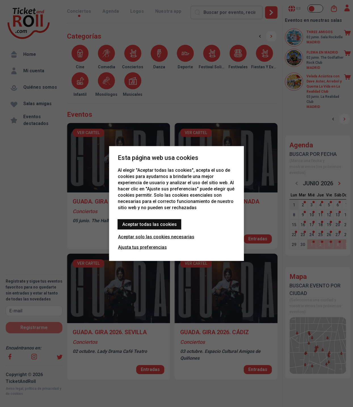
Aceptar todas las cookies (149, 224)
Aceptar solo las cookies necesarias (156, 236)
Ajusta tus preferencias (142, 247)
